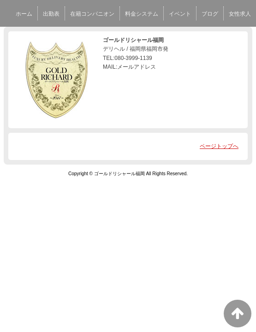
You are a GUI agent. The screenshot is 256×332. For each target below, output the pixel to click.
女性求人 (240, 14)
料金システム (141, 14)
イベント (180, 14)
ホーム (24, 14)
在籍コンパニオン (92, 14)
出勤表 (51, 14)
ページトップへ (219, 146)
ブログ (210, 14)
